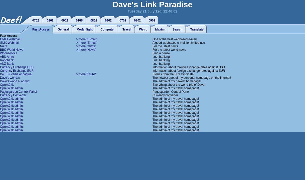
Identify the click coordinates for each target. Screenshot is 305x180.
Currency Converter (13, 95)
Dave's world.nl (10, 78)
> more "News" (86, 46)
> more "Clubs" (86, 74)
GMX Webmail (9, 42)
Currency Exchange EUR (17, 70)
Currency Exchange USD (17, 67)
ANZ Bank (7, 64)
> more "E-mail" (86, 39)
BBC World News (11, 50)
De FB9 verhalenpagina (16, 74)
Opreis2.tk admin (11, 88)
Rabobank (7, 60)
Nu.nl (3, 46)
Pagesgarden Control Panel (18, 92)
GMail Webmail (10, 39)
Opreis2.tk (7, 84)
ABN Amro (7, 56)
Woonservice (8, 53)
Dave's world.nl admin (14, 81)
